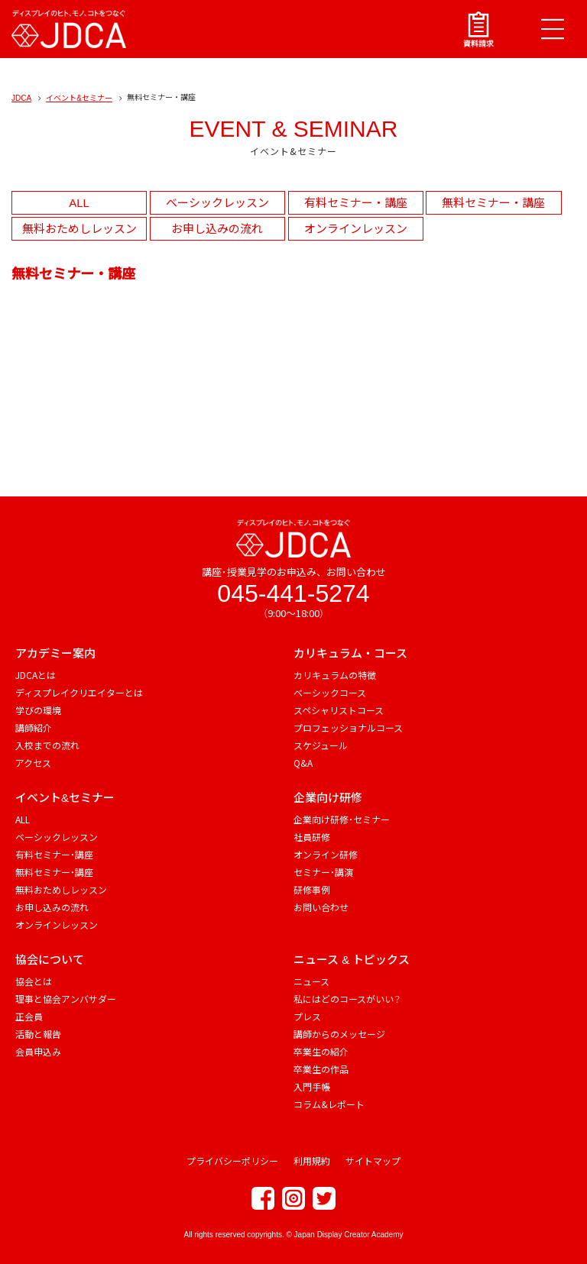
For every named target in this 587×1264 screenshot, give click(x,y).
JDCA (21, 98)
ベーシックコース (330, 692)
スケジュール (321, 745)
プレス (307, 1016)
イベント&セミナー (79, 98)
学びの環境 (38, 709)
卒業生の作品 (321, 1068)
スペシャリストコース (339, 709)
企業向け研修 (328, 797)
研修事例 (312, 889)
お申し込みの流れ (217, 228)
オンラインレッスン (355, 228)
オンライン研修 (326, 854)
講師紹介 (33, 727)
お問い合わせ (321, 906)
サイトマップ (373, 1160)
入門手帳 (312, 1086)
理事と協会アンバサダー (65, 998)
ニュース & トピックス (352, 959)
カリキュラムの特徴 (335, 674)
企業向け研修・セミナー (342, 819)
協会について (49, 959)
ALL (79, 202)
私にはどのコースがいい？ (347, 998)
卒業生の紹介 (321, 1051)
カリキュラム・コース (350, 653)
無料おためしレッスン (79, 228)
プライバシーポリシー (232, 1160)
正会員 (29, 1016)
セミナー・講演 (323, 871)
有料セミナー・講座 (355, 202)
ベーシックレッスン (217, 202)
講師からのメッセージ (339, 1033)
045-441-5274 (293, 593)
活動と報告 (38, 1033)
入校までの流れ (47, 745)
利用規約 (312, 1160)
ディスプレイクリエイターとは (79, 692)
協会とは (33, 981)
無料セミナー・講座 (493, 202)
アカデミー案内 (55, 653)
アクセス (33, 762)
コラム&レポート (329, 1104)
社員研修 (312, 836)
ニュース (311, 981)
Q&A (303, 762)
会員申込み (38, 1051)
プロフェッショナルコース (348, 727)
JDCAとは (35, 674)
